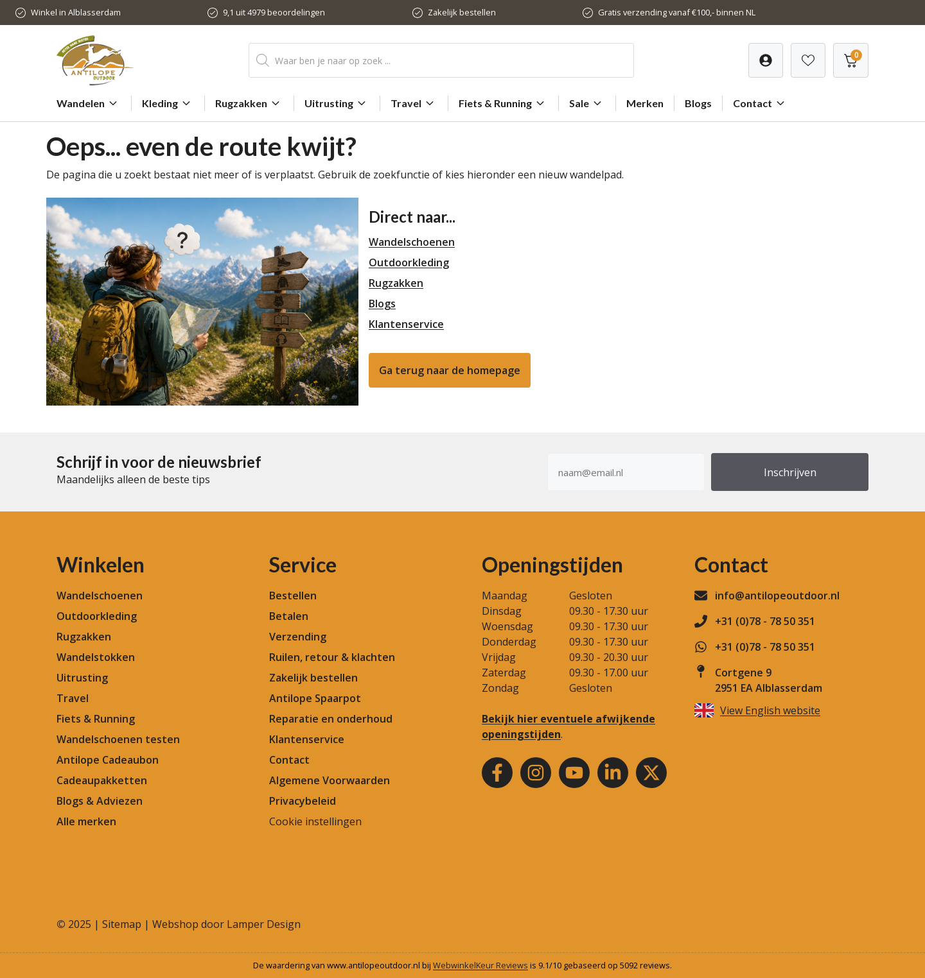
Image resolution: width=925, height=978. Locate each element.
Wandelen (89, 103)
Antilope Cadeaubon (108, 760)
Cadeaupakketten (102, 780)
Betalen (288, 616)
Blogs (698, 103)
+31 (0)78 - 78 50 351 (765, 621)
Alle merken (86, 821)
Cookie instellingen (315, 821)
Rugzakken (249, 103)
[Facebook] (497, 772)
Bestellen (293, 595)
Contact (760, 103)
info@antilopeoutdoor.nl (777, 595)
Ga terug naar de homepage (449, 370)
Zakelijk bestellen (462, 12)
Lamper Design (264, 924)
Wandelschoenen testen (118, 739)
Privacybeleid (302, 801)
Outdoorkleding (409, 262)
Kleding (168, 103)
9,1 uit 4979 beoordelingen (274, 12)
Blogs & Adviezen (100, 801)
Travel (414, 103)
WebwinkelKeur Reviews (480, 965)
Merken (645, 103)
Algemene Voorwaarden (329, 780)
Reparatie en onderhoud (330, 719)
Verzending (297, 637)
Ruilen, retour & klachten (332, 657)
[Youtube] (574, 772)
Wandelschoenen (412, 242)
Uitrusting (336, 103)
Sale (587, 103)
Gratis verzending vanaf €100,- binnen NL (676, 12)
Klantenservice (406, 324)
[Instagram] (535, 772)
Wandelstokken (96, 657)
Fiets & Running (503, 103)
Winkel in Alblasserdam (76, 12)
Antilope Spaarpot (315, 698)
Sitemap (121, 924)
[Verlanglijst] (765, 60)
